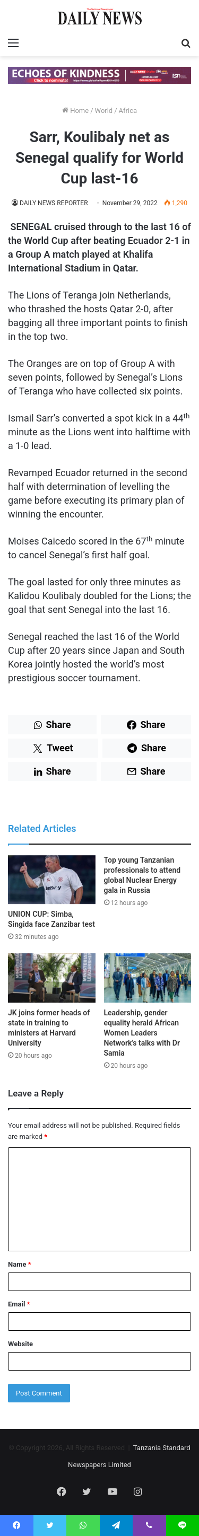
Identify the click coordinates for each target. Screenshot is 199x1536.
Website (20, 1344)
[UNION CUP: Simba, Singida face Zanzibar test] (52, 880)
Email (19, 1304)
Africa (128, 111)
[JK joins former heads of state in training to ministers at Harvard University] (52, 978)
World (104, 111)
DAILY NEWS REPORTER (54, 203)
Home (75, 111)
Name (19, 1264)
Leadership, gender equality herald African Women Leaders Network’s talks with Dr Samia (142, 1032)
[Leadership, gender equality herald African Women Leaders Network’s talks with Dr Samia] (148, 978)
